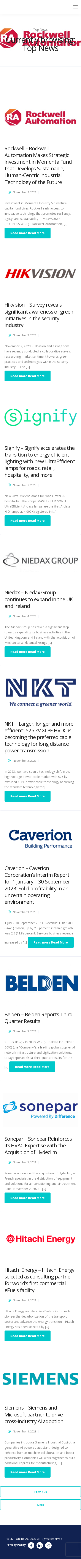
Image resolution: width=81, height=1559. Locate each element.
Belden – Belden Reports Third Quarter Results (38, 1018)
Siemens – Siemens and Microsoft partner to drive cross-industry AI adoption (34, 1414)
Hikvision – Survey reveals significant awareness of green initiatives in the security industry (39, 314)
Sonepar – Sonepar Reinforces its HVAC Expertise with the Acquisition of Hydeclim (38, 1145)
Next (40, 1505)
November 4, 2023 (24, 616)
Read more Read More (27, 233)
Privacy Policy (16, 1545)
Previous (40, 1492)
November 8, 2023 (24, 192)
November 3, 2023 (24, 761)
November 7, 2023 (24, 335)
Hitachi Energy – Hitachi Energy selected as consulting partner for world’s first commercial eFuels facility (40, 1280)
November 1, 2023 (24, 1300)
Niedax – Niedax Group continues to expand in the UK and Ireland (39, 599)
